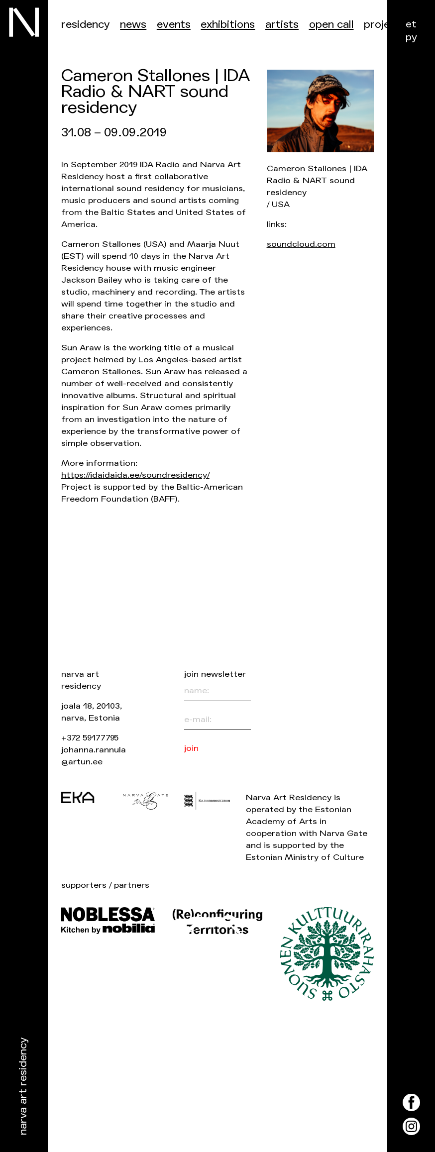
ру (411, 37)
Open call (331, 24)
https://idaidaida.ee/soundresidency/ (135, 475)
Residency (85, 24)
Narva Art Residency (23, 1087)
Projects (385, 24)
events (174, 24)
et (411, 24)
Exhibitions (228, 24)
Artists (282, 24)
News (133, 24)
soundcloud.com (301, 244)
